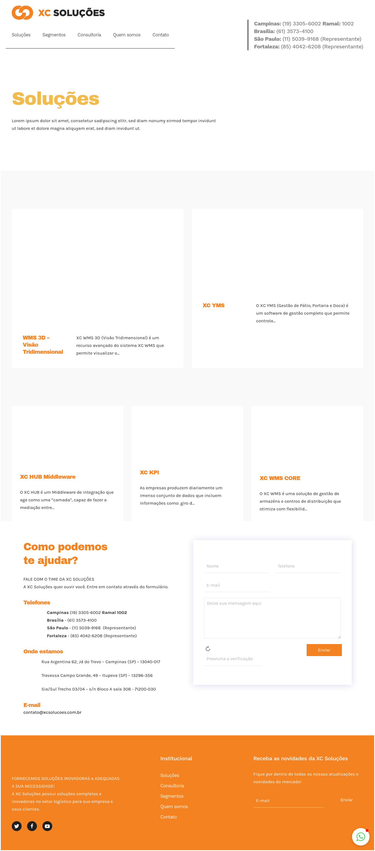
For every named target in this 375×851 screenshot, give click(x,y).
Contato (161, 34)
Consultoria (89, 34)
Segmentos (53, 34)
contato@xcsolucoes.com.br (53, 712)
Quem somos (126, 34)
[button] (361, 837)
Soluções (21, 34)
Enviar (324, 650)
